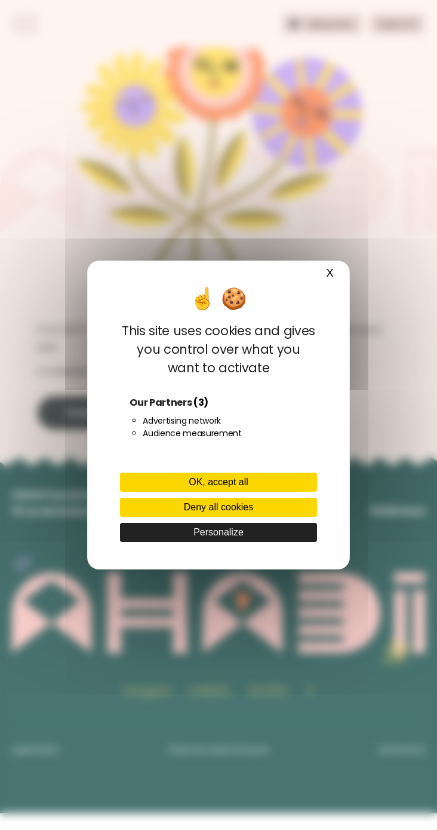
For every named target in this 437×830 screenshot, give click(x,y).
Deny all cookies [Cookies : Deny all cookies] (219, 507)
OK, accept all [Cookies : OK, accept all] (218, 482)
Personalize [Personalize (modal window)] (218, 532)
